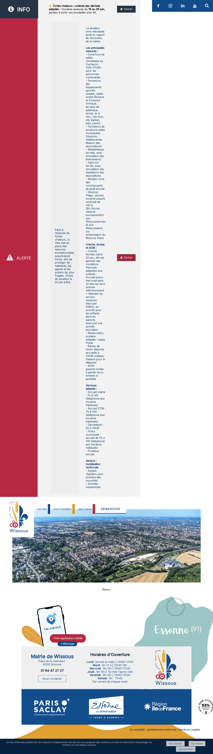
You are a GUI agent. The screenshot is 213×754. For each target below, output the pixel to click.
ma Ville (42, 509)
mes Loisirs (85, 509)
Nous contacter (52, 678)
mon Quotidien (62, 509)
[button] (207, 5)
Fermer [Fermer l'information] (126, 9)
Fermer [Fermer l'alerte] (126, 257)
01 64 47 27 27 (52, 671)
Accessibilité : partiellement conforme (153, 729)
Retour (106, 589)
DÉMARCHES (110, 509)
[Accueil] (18, 525)
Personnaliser (185, 749)
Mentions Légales (189, 729)
